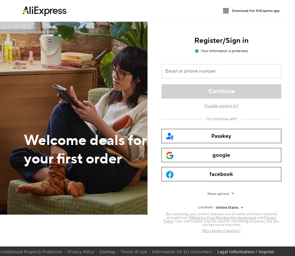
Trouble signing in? (221, 106)
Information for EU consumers (182, 252)
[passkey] (221, 136)
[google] (221, 155)
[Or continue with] (221, 119)
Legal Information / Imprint (245, 252)
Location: (205, 207)
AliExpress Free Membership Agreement (222, 217)
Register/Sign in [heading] (221, 40)
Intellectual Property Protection (32, 252)
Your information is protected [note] (221, 51)
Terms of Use (134, 252)
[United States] (230, 207)
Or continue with (221, 119)
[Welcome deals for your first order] (74, 118)
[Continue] (221, 91)
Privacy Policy (81, 252)
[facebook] (221, 174)
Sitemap (107, 252)
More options (218, 194)
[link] (44, 11)
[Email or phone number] (217, 71)
